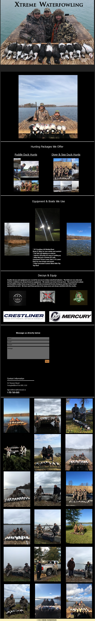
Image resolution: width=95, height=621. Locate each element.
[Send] (47, 361)
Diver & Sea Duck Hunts (66, 154)
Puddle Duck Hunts (26, 154)
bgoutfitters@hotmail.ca (16, 390)
